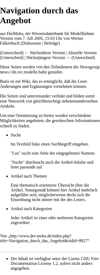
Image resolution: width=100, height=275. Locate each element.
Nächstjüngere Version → (48, 57)
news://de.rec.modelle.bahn (23, 72)
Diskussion (31, 43)
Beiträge (51, 43)
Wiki (26, 81)
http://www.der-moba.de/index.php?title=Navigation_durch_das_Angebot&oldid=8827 (43, 238)
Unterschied (11, 52)
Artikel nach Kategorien (31, 208)
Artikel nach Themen (29, 176)
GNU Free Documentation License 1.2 (55, 261)
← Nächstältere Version (45, 52)
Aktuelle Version (82, 52)
